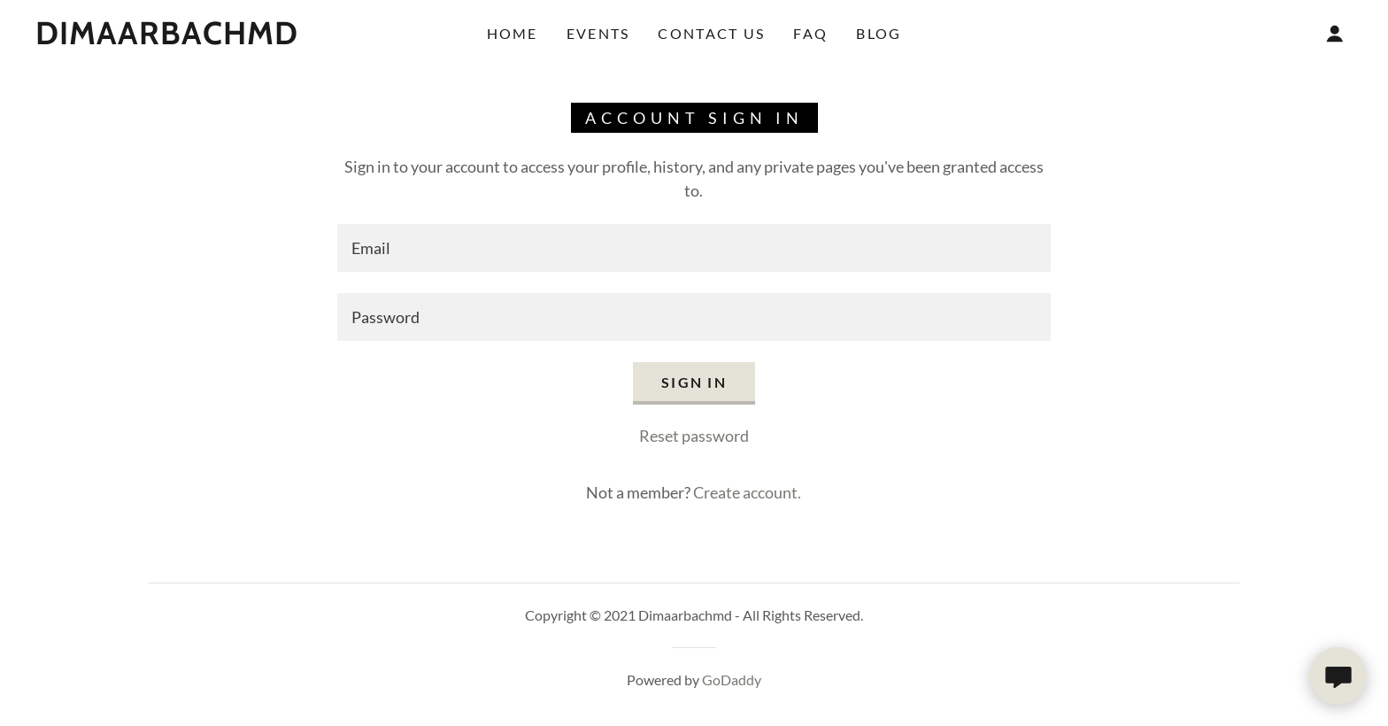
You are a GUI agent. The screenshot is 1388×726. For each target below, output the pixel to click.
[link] (166, 38)
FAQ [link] (810, 33)
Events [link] (598, 33)
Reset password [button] (694, 435)
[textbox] (693, 248)
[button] (1335, 33)
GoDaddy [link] (731, 679)
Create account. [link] (747, 492)
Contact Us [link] (711, 33)
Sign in (694, 382)
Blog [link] (878, 33)
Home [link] (512, 33)
